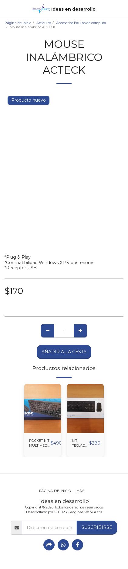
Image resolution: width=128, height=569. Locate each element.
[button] (7, 9)
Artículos (43, 23)
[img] (42, 408)
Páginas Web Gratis (86, 512)
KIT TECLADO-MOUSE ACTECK (80, 443)
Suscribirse (97, 527)
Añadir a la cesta (64, 351)
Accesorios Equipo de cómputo (81, 23)
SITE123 (60, 512)
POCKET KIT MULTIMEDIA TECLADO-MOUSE (40, 443)
